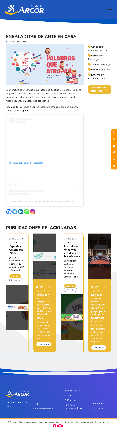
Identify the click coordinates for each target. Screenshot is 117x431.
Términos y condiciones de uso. (73, 406)
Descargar (15, 280)
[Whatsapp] (26, 211)
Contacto (68, 395)
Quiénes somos (71, 400)
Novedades (97, 408)
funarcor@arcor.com (43, 408)
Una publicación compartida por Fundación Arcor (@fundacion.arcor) (44, 201)
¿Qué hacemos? (72, 390)
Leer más (15, 276)
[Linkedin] (20, 211)
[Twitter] (15, 211)
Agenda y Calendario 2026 (16, 250)
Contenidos (97, 403)
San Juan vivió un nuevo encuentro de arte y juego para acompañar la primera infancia (98, 308)
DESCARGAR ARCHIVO (99, 89)
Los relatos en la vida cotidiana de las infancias (72, 251)
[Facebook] (9, 211)
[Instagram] (32, 211)
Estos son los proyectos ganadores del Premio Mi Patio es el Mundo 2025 (43, 306)
